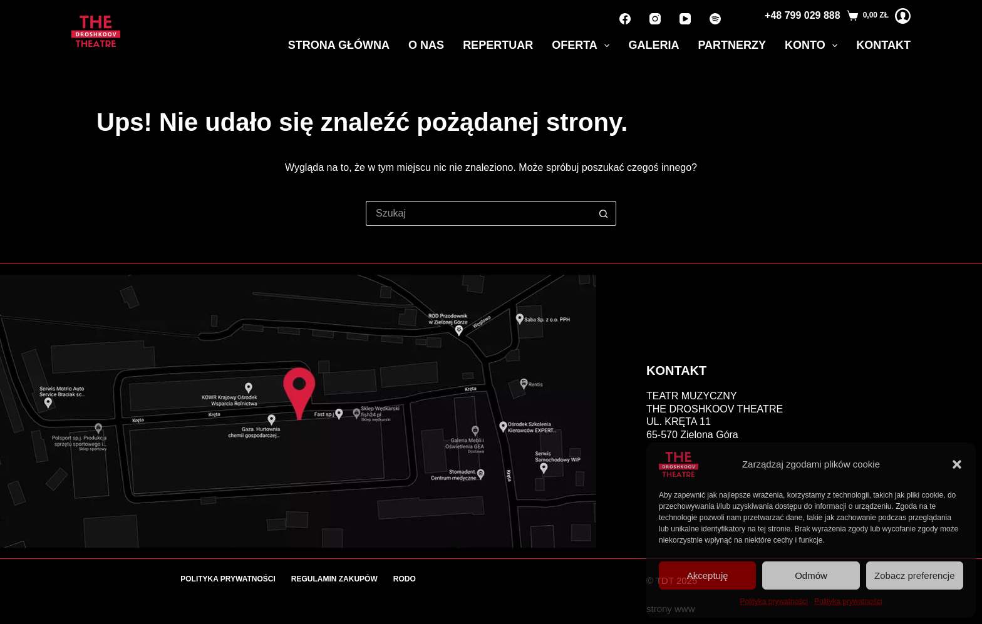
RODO (404, 579)
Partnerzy (732, 45)
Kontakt (883, 45)
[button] (957, 464)
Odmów (811, 575)
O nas (426, 45)
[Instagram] (655, 18)
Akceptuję (707, 575)
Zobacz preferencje (914, 575)
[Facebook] (625, 18)
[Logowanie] (903, 16)
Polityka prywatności (774, 601)
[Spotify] (715, 18)
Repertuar (498, 45)
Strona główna (339, 45)
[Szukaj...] (478, 213)
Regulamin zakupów (334, 579)
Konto (813, 45)
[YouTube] (685, 18)
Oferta (583, 45)
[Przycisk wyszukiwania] (603, 213)
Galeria (653, 45)
